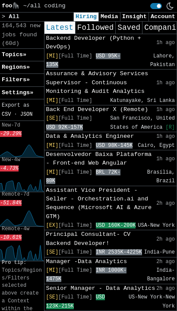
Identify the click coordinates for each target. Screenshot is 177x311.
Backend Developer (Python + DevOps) (93, 42)
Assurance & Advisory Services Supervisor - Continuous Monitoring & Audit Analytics (97, 82)
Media (109, 16)
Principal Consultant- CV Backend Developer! (88, 238)
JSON (26, 114)
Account (163, 16)
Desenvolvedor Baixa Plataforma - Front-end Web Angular (99, 158)
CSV (6, 114)
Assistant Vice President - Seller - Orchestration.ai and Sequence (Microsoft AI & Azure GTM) (99, 203)
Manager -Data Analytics (86, 261)
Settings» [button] (17, 92)
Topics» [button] (14, 54)
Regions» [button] (16, 67)
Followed (95, 27)
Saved (128, 27)
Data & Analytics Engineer (90, 136)
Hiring (86, 16)
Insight (134, 16)
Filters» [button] (16, 79)
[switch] (156, 6)
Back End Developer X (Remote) (97, 109)
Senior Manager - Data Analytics (100, 288)
